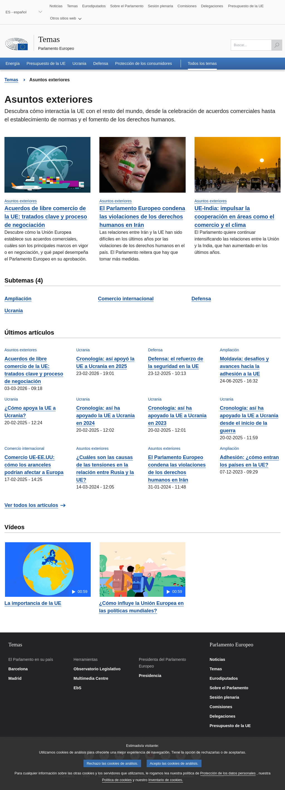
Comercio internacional (126, 298)
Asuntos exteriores (20, 201)
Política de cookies (117, 784)
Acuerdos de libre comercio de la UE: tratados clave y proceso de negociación (45, 216)
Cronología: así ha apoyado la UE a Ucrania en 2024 (105, 415)
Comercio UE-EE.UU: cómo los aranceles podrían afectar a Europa (33, 465)
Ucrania (13, 310)
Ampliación (17, 298)
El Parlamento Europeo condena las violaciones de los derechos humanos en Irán (142, 216)
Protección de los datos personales (227, 778)
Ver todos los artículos (31, 505)
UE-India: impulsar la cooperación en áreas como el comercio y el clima (234, 216)
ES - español (16, 12)
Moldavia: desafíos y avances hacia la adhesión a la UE (244, 366)
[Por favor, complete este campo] (256, 45)
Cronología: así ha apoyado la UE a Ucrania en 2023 (177, 415)
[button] (65, 18)
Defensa (201, 298)
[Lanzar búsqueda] (276, 45)
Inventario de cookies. (165, 784)
